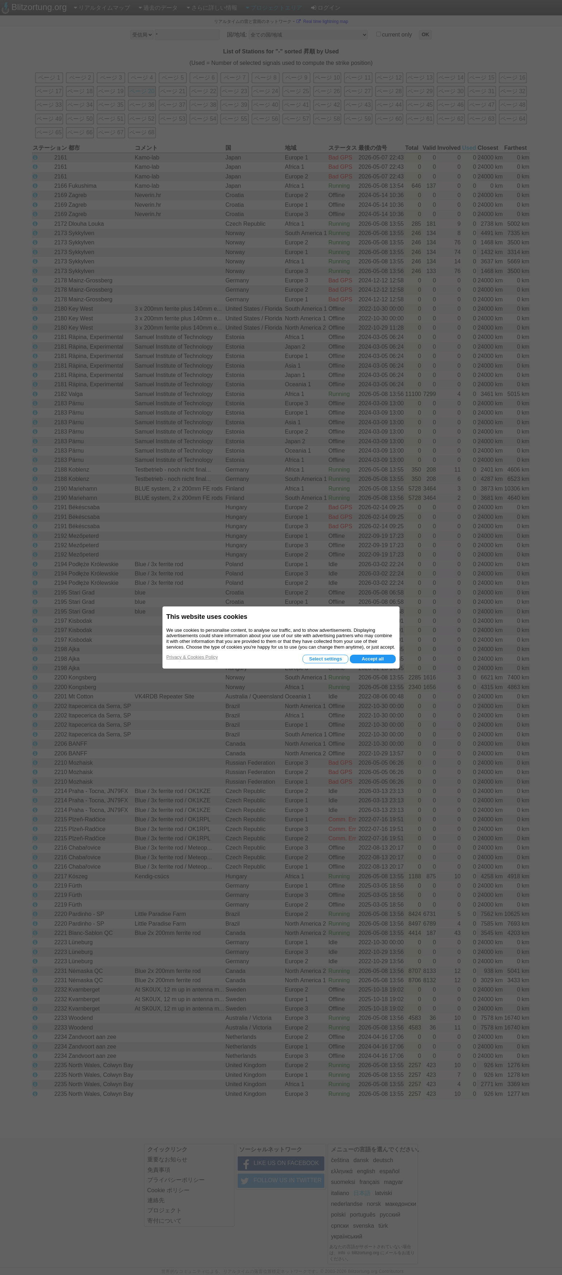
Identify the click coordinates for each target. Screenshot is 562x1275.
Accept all (373, 659)
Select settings (325, 659)
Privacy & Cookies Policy (192, 657)
